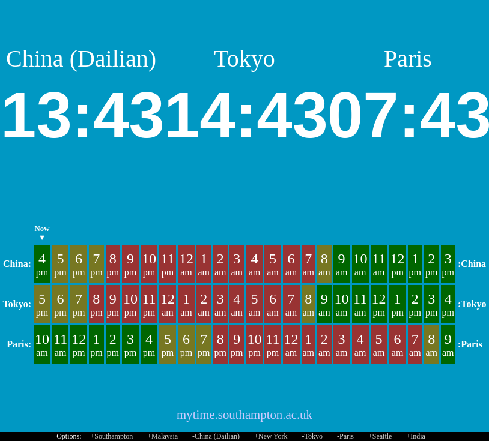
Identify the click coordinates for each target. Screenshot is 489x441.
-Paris (345, 436)
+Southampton (112, 436)
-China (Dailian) (216, 436)
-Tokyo (312, 436)
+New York (270, 436)
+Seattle (380, 436)
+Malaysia (162, 436)
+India (415, 436)
